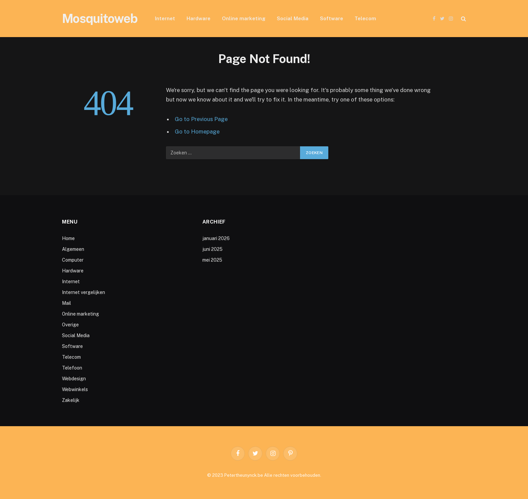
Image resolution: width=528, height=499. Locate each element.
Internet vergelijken (83, 292)
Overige (70, 324)
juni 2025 (212, 249)
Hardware (198, 18)
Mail (66, 303)
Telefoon (72, 368)
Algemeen (73, 249)
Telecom (365, 18)
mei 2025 (212, 260)
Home (68, 238)
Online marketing (243, 18)
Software (331, 18)
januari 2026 (216, 238)
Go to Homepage (197, 131)
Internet (165, 18)
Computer (73, 260)
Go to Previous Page (201, 119)
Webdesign (74, 378)
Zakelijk (70, 400)
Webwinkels (75, 389)
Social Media (292, 18)
